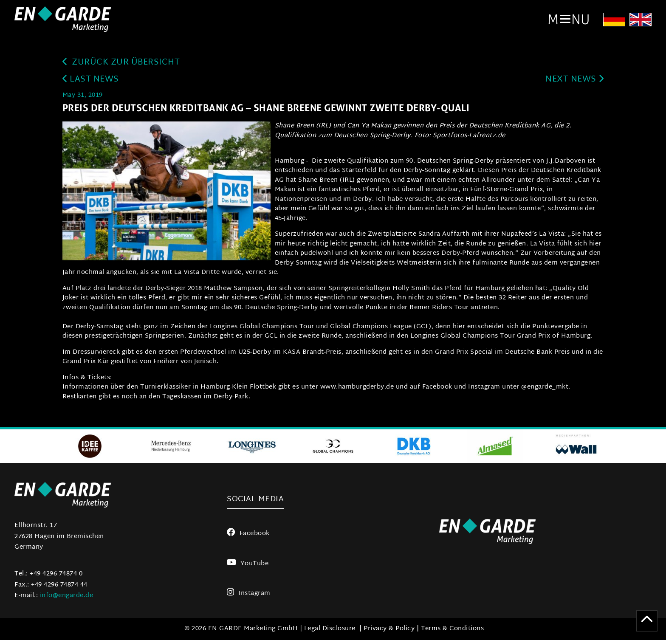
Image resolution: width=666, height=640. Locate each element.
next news (574, 79)
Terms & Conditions (452, 628)
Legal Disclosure (330, 628)
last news (90, 79)
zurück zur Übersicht (121, 62)
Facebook (248, 533)
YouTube (247, 564)
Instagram (249, 593)
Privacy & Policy (389, 628)
